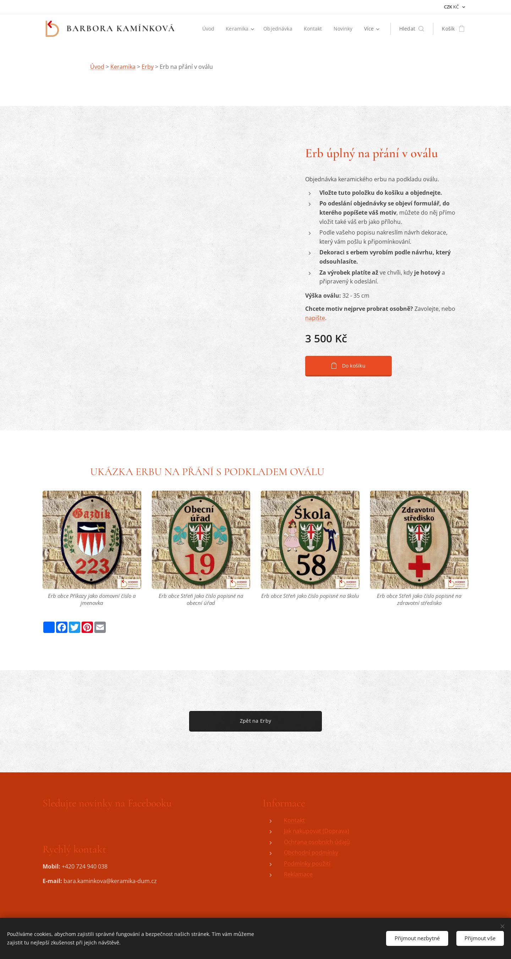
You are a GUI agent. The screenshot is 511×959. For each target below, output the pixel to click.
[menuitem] (208, 29)
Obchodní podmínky (311, 852)
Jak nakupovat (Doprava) (316, 831)
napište (315, 318)
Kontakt (294, 820)
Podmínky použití (307, 863)
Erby (148, 67)
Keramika (123, 67)
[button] (411, 29)
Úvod (97, 67)
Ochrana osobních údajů (317, 842)
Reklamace (298, 874)
